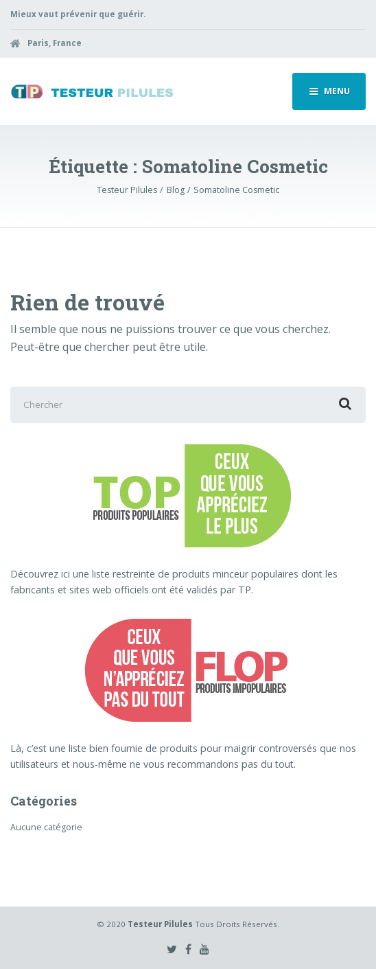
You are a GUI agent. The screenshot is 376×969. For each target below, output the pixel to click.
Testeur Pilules (160, 924)
